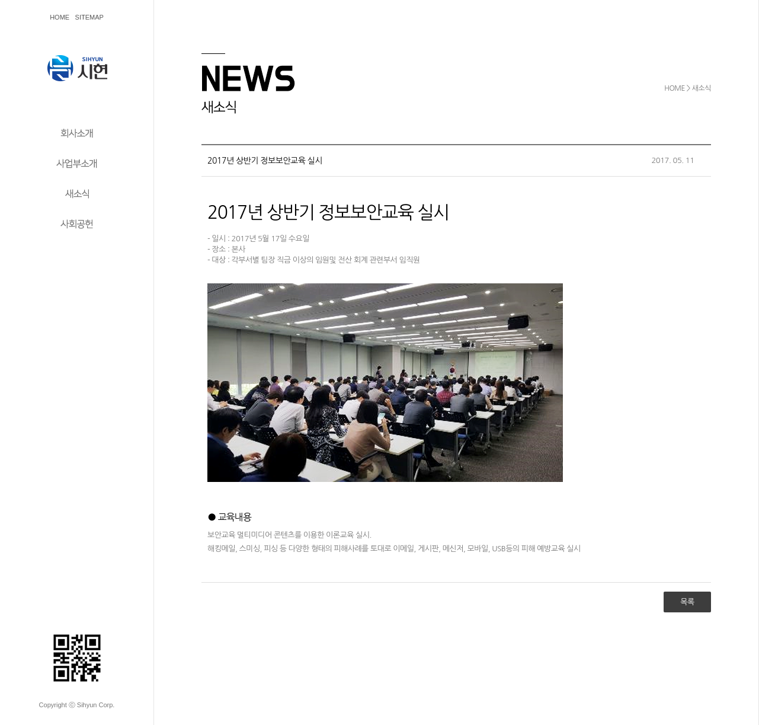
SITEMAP (89, 17)
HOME (59, 17)
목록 (687, 602)
